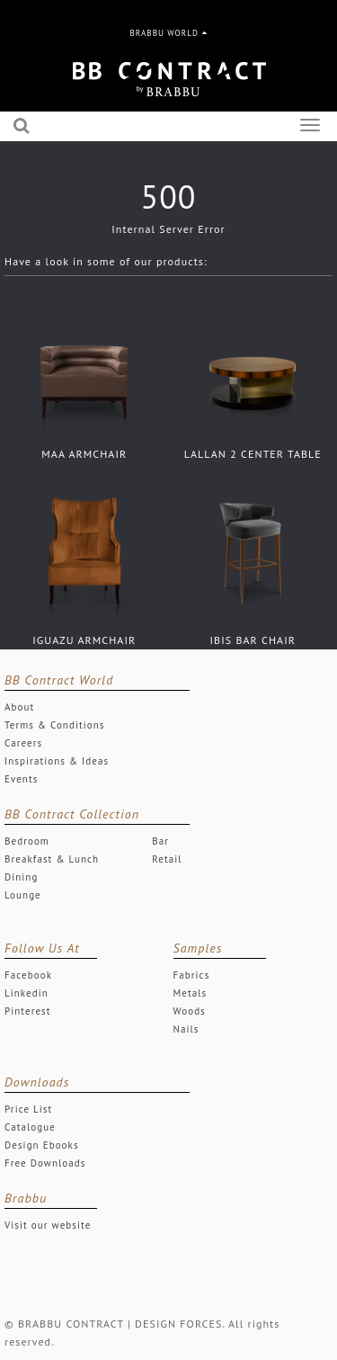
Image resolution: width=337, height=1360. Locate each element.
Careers (23, 743)
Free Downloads (45, 1163)
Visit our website (47, 1225)
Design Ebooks (41, 1145)
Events (21, 779)
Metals (190, 993)
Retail (167, 859)
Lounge (22, 895)
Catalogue (30, 1127)
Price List (28, 1109)
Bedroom (26, 841)
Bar (160, 841)
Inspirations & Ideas (56, 761)
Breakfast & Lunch (51, 859)
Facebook (28, 975)
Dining (21, 877)
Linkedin (26, 993)
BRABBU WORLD (169, 33)
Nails (186, 1029)
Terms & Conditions (54, 725)
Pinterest (27, 1011)
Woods (189, 1011)
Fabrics (191, 975)
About (19, 707)
